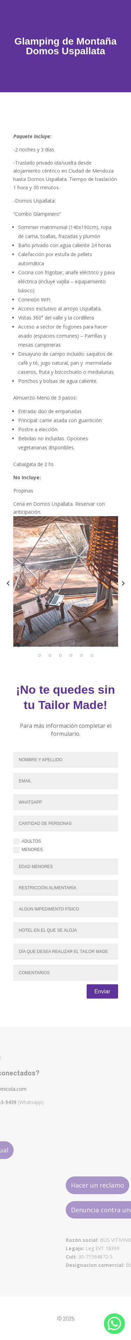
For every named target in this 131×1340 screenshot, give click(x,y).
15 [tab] (81, 655)
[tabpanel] (65, 581)
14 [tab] (70, 655)
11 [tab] (39, 655)
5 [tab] (60, 645)
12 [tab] (49, 655)
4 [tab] (49, 645)
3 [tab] (39, 645)
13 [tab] (60, 655)
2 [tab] (29, 645)
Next (123, 583)
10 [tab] (112, 645)
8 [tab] (91, 645)
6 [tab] (70, 645)
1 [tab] (18, 645)
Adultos (27, 841)
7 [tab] (81, 645)
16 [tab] (91, 655)
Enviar (102, 991)
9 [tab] (102, 645)
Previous (8, 583)
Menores (28, 850)
